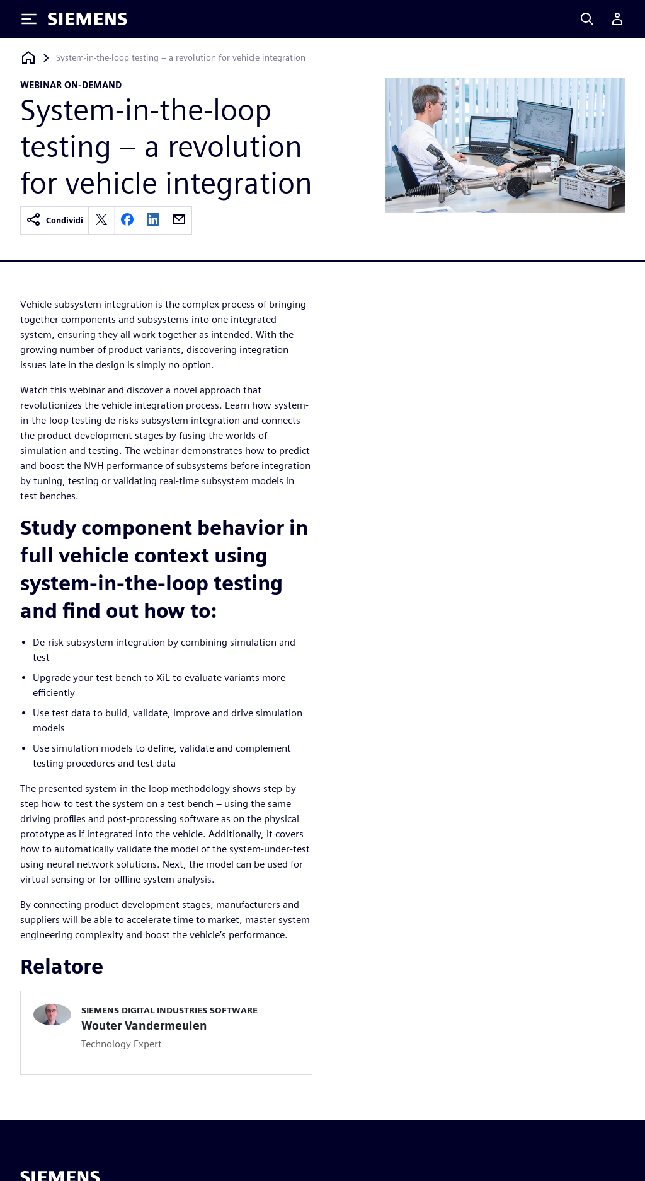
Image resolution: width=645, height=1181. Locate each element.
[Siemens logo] (87, 19)
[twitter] (101, 220)
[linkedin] (153, 220)
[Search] (587, 19)
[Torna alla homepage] (28, 58)
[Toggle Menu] (29, 19)
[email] (178, 220)
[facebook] (127, 220)
